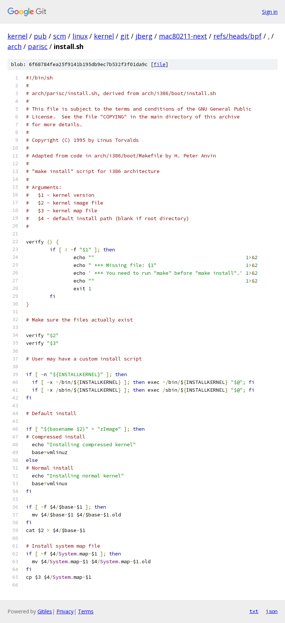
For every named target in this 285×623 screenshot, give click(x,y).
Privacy (64, 611)
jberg (144, 36)
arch (14, 46)
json (272, 611)
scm (59, 36)
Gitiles (44, 611)
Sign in (270, 11)
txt (253, 611)
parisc (38, 46)
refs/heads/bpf (237, 36)
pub (40, 36)
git (124, 36)
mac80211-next (183, 36)
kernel (17, 36)
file (160, 64)
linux (80, 36)
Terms (86, 611)
